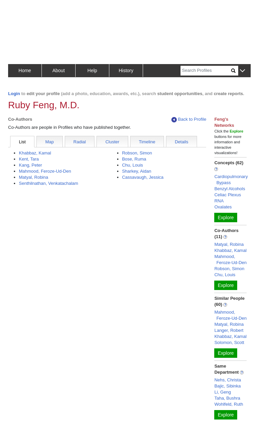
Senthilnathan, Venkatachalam (48, 183)
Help (92, 70)
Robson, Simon (137, 152)
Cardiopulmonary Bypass (231, 179)
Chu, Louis (132, 165)
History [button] (126, 70)
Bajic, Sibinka (227, 385)
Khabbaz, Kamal (35, 152)
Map (49, 141)
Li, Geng (222, 392)
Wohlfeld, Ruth (228, 404)
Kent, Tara (29, 159)
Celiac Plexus (227, 194)
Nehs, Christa (227, 379)
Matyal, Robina (33, 177)
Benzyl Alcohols (229, 188)
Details (181, 141)
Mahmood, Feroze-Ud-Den (45, 171)
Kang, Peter (30, 165)
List (22, 141)
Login (14, 93)
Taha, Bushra (227, 398)
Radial (80, 141)
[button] (242, 71)
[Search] (206, 71)
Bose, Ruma (134, 159)
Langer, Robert (228, 330)
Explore (225, 217)
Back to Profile (188, 119)
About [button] (58, 70)
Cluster (112, 141)
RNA (218, 200)
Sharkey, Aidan (136, 171)
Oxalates (222, 206)
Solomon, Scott (229, 342)
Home (25, 70)
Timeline (147, 141)
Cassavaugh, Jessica (143, 177)
